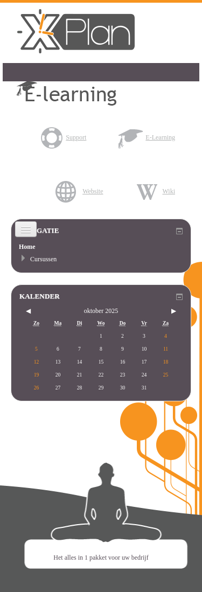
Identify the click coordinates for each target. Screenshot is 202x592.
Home (27, 246)
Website (79, 191)
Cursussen (43, 259)
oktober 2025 (101, 311)
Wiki (155, 191)
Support (62, 137)
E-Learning (147, 137)
